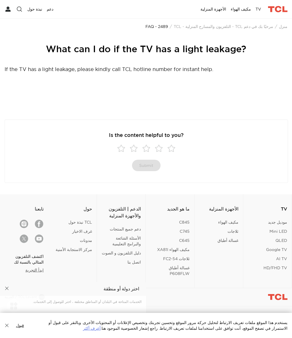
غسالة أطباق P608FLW (179, 270)
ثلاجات (233, 231)
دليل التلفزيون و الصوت (121, 253)
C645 (184, 240)
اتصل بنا (134, 262)
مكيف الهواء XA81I (173, 249)
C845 (184, 222)
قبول (20, 325)
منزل (283, 26)
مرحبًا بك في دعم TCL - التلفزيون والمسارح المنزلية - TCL (223, 26)
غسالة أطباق (228, 240)
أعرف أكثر (92, 328)
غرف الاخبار (82, 231)
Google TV (276, 249)
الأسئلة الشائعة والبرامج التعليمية (126, 241)
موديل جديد (277, 222)
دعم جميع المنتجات (125, 229)
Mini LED (278, 231)
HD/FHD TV (275, 267)
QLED (281, 240)
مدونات (86, 240)
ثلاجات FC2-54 (176, 258)
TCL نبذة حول (80, 222)
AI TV (281, 258)
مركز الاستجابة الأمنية (74, 249)
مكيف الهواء (228, 222)
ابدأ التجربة (34, 270)
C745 (185, 231)
